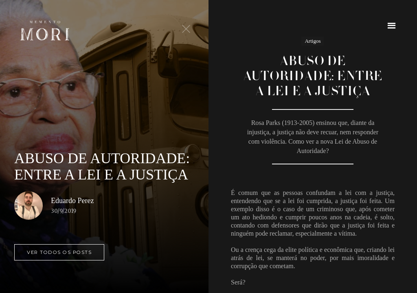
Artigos (312, 41)
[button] (391, 25)
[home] (44, 30)
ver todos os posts (59, 252)
